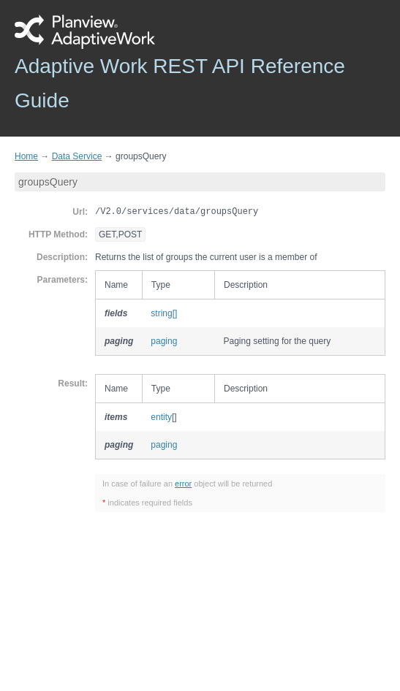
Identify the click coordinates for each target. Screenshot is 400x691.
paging (164, 341)
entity (161, 417)
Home (26, 156)
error (183, 483)
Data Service (77, 156)
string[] (164, 313)
